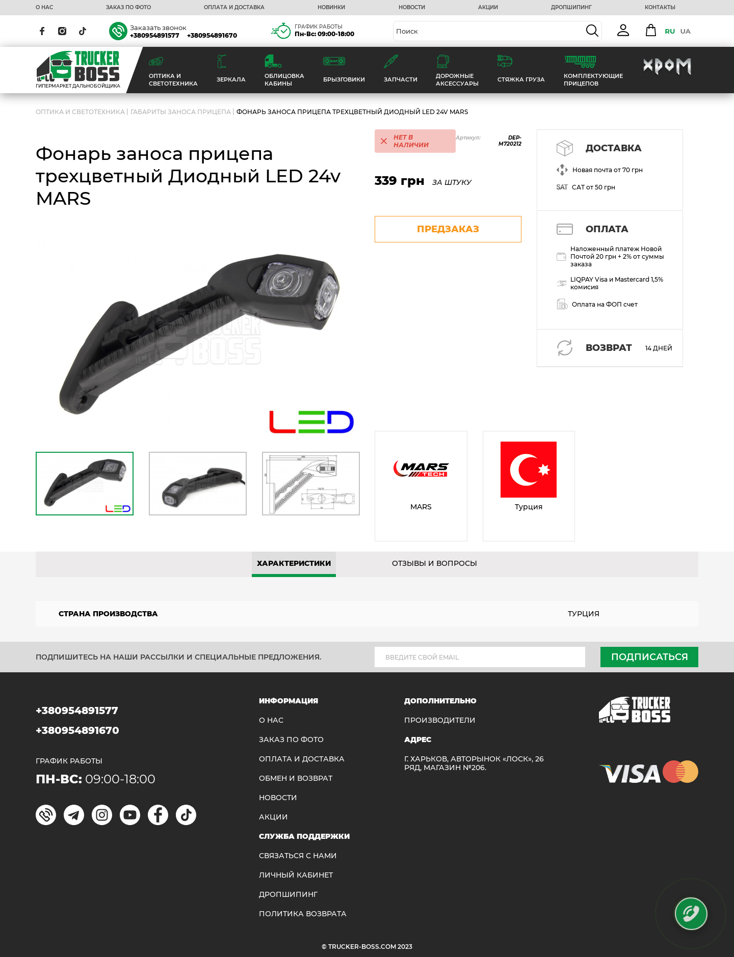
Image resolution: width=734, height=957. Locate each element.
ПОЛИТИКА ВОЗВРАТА (303, 914)
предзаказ (448, 229)
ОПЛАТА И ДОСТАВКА (234, 8)
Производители (440, 720)
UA (685, 31)
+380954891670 (212, 35)
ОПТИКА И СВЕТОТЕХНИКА (80, 112)
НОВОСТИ (412, 8)
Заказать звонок (158, 27)
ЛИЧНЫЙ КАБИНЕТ (296, 875)
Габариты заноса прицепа (180, 112)
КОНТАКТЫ (660, 8)
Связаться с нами (298, 856)
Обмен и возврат (295, 778)
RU (670, 31)
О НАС (44, 8)
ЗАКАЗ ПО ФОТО (128, 8)
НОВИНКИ (331, 8)
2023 (405, 946)
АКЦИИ (488, 8)
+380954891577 (154, 35)
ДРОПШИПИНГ (571, 8)
